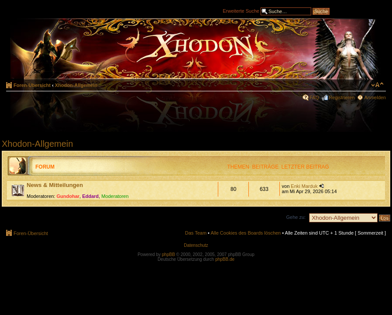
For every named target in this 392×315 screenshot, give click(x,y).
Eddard (90, 196)
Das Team (195, 232)
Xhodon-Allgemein (76, 85)
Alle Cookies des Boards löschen (245, 232)
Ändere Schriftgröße (377, 85)
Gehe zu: (296, 217)
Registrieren (341, 97)
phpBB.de (224, 259)
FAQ (314, 97)
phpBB (168, 254)
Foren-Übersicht (32, 85)
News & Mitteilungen (55, 185)
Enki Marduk (304, 186)
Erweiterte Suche (241, 10)
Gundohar (68, 196)
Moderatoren (114, 196)
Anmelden (375, 97)
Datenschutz (196, 245)
